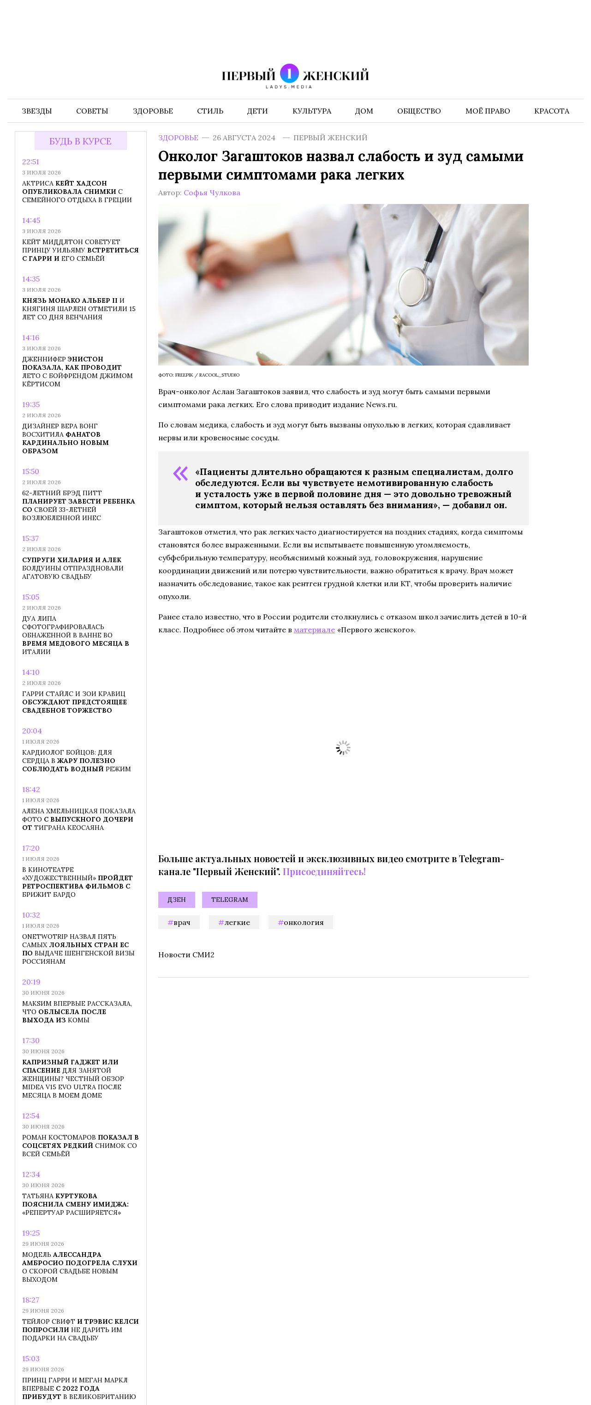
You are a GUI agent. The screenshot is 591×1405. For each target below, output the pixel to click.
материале (314, 629)
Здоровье (178, 137)
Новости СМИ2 (186, 954)
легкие (237, 922)
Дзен (176, 899)
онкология (304, 922)
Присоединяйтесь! (324, 871)
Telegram (229, 899)
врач (182, 922)
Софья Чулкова (212, 192)
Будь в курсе (80, 141)
